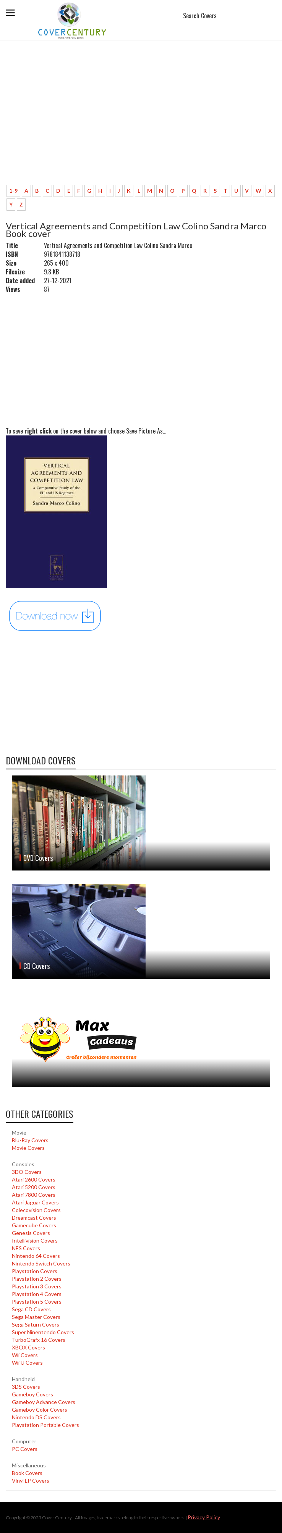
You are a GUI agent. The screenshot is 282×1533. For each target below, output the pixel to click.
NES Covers (26, 1248)
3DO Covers (27, 1172)
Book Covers (27, 1473)
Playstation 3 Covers (37, 1286)
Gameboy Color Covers (39, 1409)
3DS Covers (26, 1386)
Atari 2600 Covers (33, 1179)
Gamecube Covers (34, 1225)
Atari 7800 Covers (33, 1194)
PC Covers (24, 1449)
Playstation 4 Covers (37, 1294)
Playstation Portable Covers (45, 1425)
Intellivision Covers (35, 1240)
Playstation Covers (34, 1271)
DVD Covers (38, 858)
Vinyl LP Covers (30, 1480)
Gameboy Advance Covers (43, 1402)
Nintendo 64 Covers (36, 1256)
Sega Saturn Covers (35, 1324)
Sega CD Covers (31, 1309)
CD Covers (36, 966)
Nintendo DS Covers (36, 1417)
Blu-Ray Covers (30, 1140)
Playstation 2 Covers (37, 1278)
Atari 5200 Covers (33, 1187)
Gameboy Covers (32, 1394)
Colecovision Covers (36, 1210)
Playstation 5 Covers (37, 1301)
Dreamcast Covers (34, 1217)
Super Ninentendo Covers (43, 1332)
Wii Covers (25, 1355)
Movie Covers (28, 1148)
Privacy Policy (204, 1517)
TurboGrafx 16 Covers (38, 1339)
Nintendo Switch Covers (41, 1263)
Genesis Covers (31, 1233)
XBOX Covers (28, 1347)
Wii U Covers (27, 1362)
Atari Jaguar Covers (35, 1202)
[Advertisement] (141, 122)
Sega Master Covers (36, 1317)
